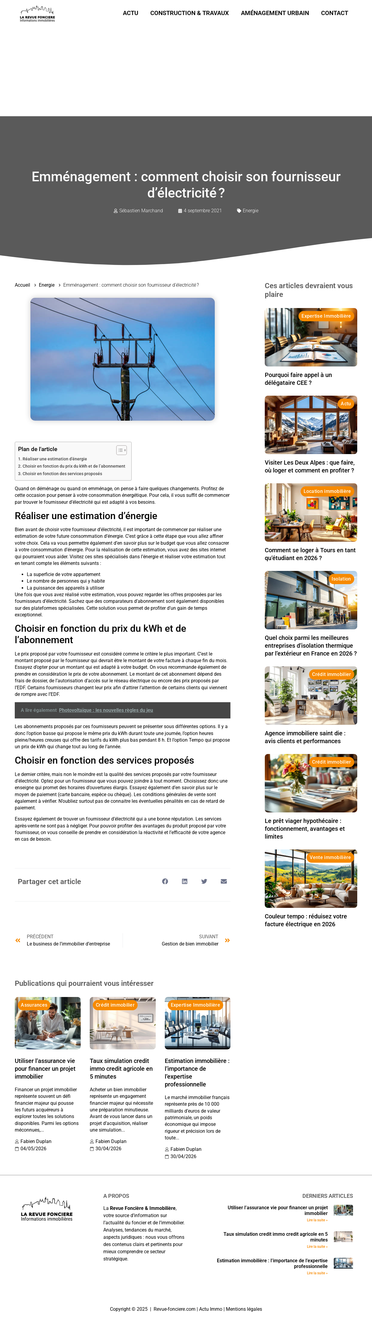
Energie (250, 210)
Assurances (34, 1005)
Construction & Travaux (189, 13)
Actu (130, 13)
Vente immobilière (330, 857)
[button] (165, 881)
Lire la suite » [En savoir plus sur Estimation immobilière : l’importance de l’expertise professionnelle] (317, 1273)
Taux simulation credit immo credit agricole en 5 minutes (121, 1068)
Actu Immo (210, 1309)
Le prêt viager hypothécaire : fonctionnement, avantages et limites (305, 828)
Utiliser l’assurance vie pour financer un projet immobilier (45, 1068)
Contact (334, 13)
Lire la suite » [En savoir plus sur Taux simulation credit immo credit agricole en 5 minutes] (317, 1247)
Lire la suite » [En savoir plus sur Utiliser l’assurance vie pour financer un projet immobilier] (317, 1220)
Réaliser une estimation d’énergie (55, 459)
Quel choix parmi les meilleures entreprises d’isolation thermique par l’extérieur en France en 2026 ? (311, 645)
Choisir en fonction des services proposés (62, 473)
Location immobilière (327, 491)
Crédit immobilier (115, 1005)
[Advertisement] (186, 71)
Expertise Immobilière (195, 1005)
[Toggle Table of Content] (118, 450)
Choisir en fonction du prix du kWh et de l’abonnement (74, 466)
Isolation (341, 579)
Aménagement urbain (275, 13)
